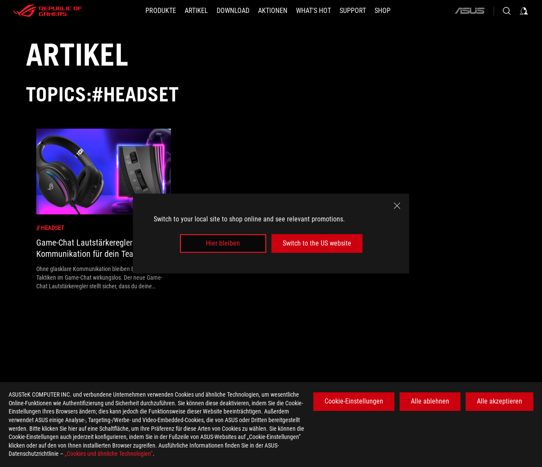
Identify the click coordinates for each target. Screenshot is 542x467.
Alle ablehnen (430, 401)
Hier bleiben (223, 243)
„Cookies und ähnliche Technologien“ (109, 453)
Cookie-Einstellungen (354, 401)
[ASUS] (469, 10)
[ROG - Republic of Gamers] (47, 10)
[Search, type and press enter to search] (506, 10)
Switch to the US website (317, 243)
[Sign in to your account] (524, 11)
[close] (397, 206)
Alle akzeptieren (499, 401)
